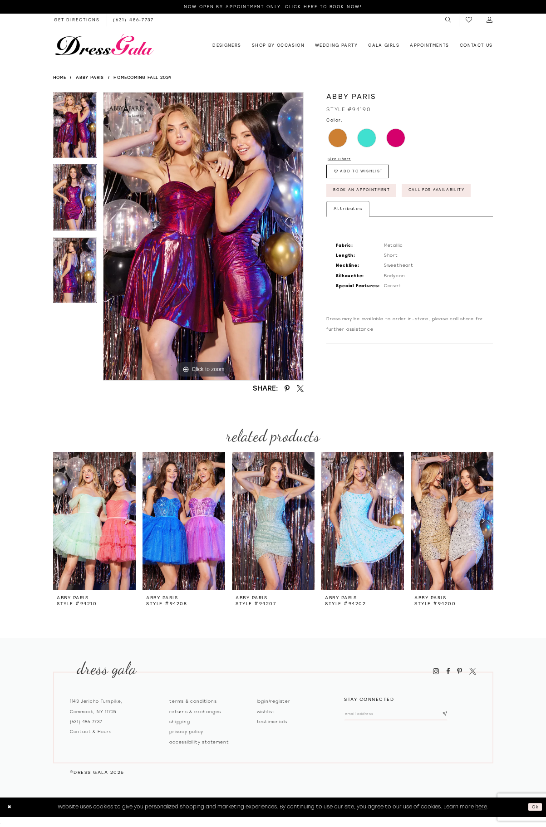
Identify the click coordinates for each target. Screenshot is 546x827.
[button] (448, 20)
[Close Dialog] (10, 807)
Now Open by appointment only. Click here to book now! (273, 6)
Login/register (273, 701)
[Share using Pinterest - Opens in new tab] (287, 388)
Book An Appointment (371, 198)
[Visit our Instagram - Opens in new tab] (436, 671)
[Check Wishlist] (469, 20)
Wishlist (266, 711)
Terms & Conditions (192, 701)
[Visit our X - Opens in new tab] (472, 671)
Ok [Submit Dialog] (534, 806)
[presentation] (94, 520)
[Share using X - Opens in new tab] (300, 388)
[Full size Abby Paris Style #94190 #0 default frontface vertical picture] (203, 236)
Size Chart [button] (342, 159)
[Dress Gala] (104, 44)
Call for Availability (371, 222)
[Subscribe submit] (470, 715)
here (481, 806)
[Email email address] (409, 715)
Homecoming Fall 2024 (142, 77)
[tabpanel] (75, 128)
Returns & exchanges (195, 711)
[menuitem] (448, 20)
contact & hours (91, 731)
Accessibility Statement (199, 741)
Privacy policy (186, 731)
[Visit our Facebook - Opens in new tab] (448, 671)
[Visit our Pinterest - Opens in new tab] (459, 671)
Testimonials (272, 721)
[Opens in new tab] (77, 20)
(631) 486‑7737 (86, 721)
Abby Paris (90, 77)
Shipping (179, 721)
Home (59, 77)
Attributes (348, 241)
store (467, 352)
